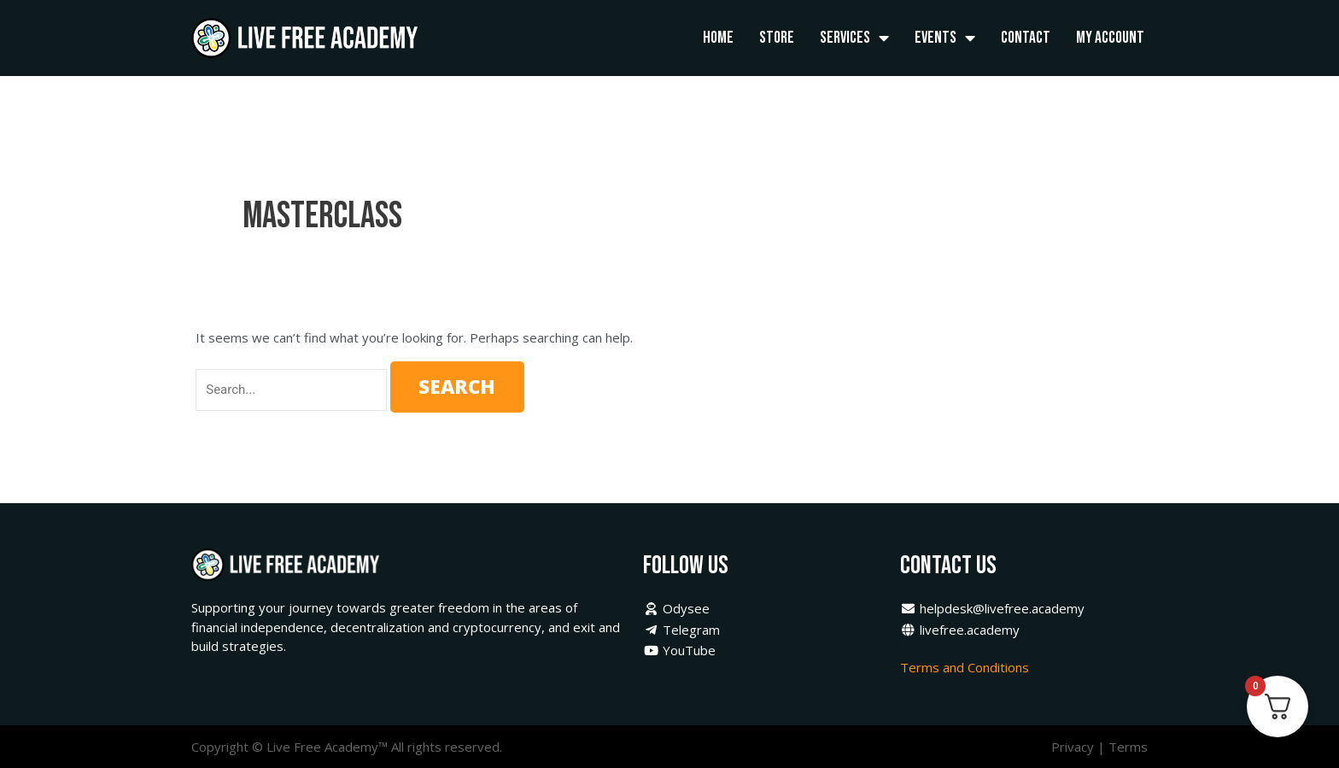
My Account (1110, 37)
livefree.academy (960, 629)
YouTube (679, 650)
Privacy (1072, 746)
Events (945, 38)
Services (854, 38)
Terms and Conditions (966, 667)
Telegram (681, 629)
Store (776, 37)
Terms (1128, 746)
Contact (1025, 37)
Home (718, 37)
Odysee (676, 608)
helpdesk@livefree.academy (992, 608)
